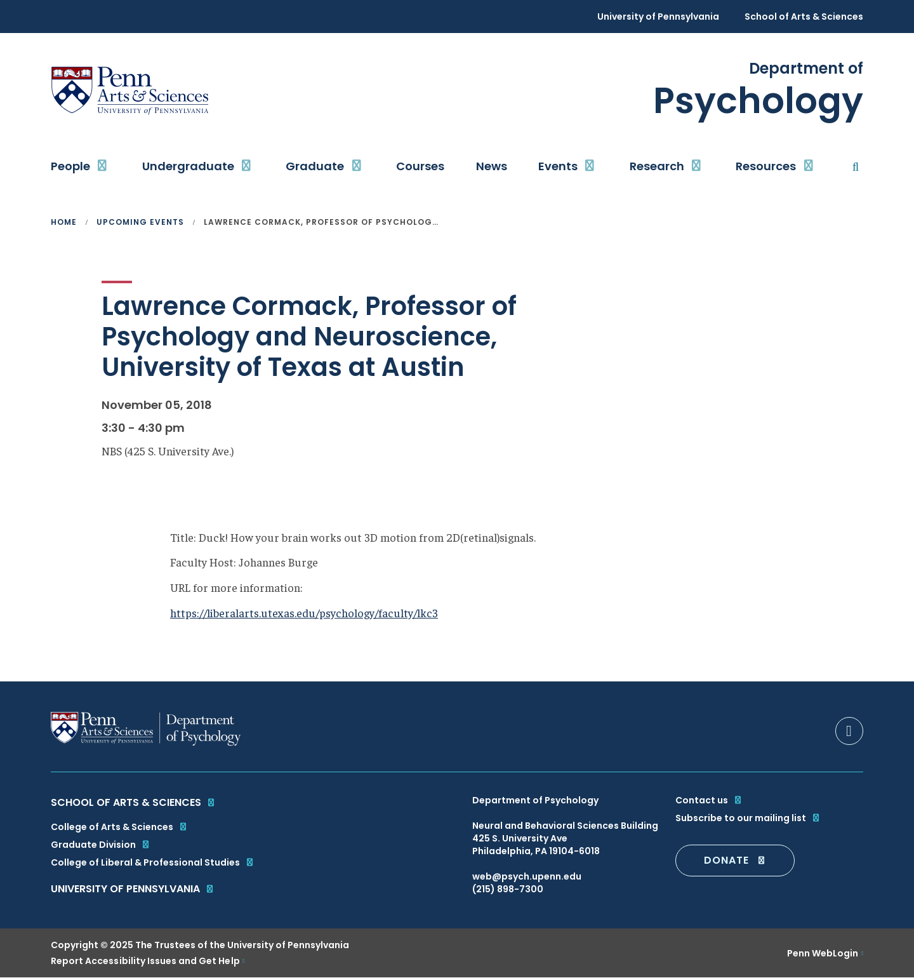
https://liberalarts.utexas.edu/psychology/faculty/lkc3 (304, 612)
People (70, 166)
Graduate (315, 166)
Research (657, 166)
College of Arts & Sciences (119, 827)
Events (558, 166)
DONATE (735, 860)
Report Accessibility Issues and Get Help (145, 961)
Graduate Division (100, 844)
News (491, 166)
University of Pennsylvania (658, 16)
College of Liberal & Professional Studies (153, 862)
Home (64, 222)
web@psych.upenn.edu (526, 876)
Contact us (709, 800)
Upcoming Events (140, 222)
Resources (766, 166)
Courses (420, 166)
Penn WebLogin (823, 953)
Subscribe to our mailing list (748, 818)
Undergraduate (188, 166)
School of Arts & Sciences (804, 16)
